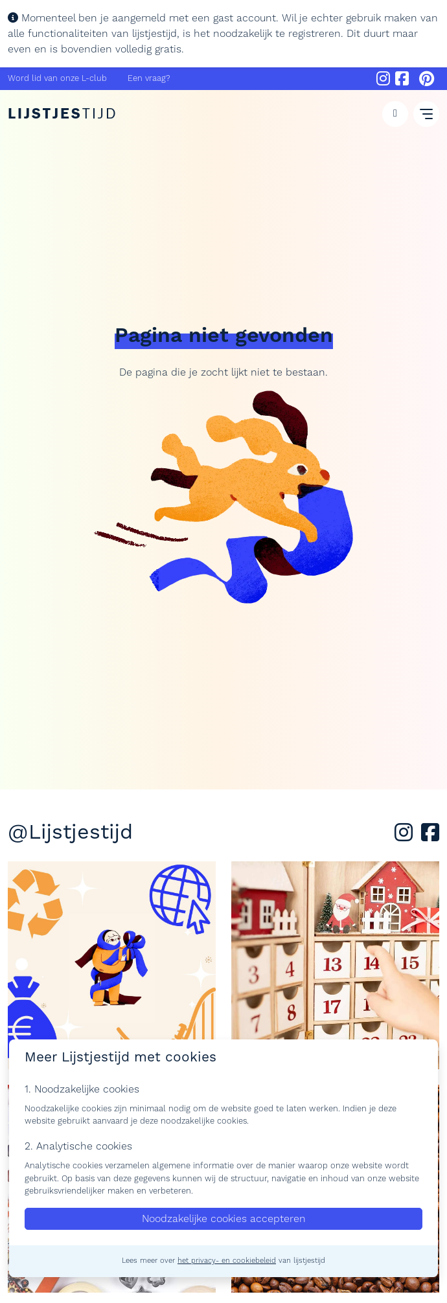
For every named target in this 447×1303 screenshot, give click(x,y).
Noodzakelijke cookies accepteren (224, 1218)
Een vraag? (149, 78)
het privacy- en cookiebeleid (227, 1260)
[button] (395, 114)
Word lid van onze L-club (57, 78)
